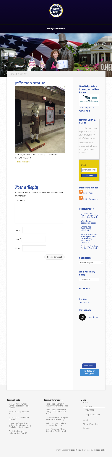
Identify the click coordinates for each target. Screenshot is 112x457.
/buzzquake (99, 450)
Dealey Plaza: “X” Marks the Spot (57, 405)
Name (18, 233)
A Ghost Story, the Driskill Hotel (56, 430)
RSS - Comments (88, 199)
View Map (89, 410)
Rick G (48, 423)
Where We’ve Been (91, 424)
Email (18, 242)
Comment (20, 200)
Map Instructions (92, 414)
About (85, 420)
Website (18, 251)
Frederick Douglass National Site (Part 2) (90, 247)
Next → (28, 161)
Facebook (84, 288)
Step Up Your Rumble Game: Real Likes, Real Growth (89, 215)
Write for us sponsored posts (88, 222)
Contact (86, 428)
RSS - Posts (86, 193)
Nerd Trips (50, 404)
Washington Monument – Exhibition (86, 229)
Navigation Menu (56, 29)
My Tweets (84, 302)
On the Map (88, 406)
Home (12, 74)
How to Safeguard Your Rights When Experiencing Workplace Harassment (89, 238)
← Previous (20, 161)
